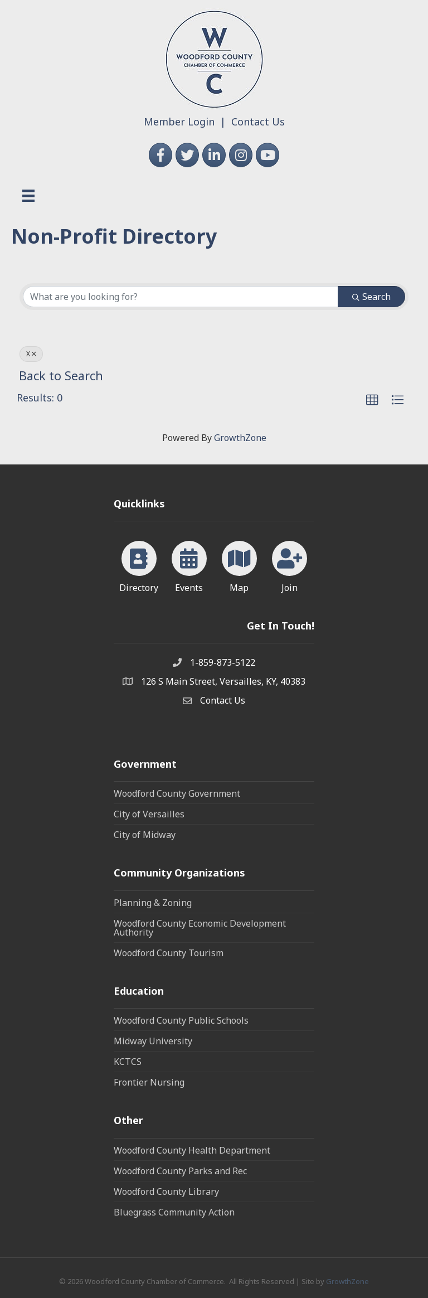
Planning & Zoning (153, 903)
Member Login (179, 121)
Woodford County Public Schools (181, 1020)
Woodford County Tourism (168, 953)
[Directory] (139, 564)
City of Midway (145, 835)
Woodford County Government (177, 793)
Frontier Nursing (149, 1082)
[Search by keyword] (180, 296)
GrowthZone (240, 438)
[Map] (239, 564)
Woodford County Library (166, 1191)
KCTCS (128, 1061)
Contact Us (258, 121)
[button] (372, 400)
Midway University (153, 1041)
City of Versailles (149, 814)
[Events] (189, 564)
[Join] (289, 564)
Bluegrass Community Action (174, 1212)
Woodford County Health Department (192, 1150)
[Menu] (28, 195)
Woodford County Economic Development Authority (200, 927)
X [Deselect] (31, 354)
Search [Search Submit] (371, 296)
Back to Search (61, 375)
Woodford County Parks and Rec (180, 1171)
